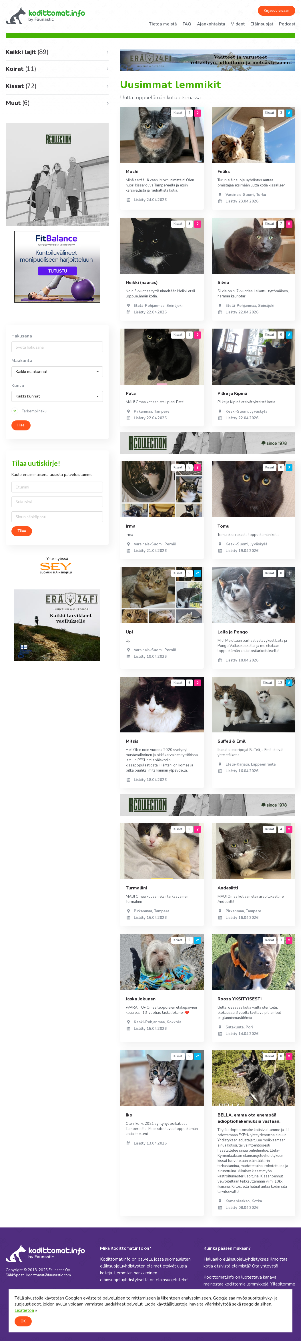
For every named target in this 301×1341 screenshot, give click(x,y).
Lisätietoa (24, 1310)
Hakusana (21, 336)
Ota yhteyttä (264, 1266)
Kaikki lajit (27, 52)
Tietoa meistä (163, 24)
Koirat (21, 69)
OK (23, 1321)
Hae (21, 425)
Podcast (287, 24)
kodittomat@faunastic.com (48, 1275)
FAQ (187, 24)
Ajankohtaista (211, 24)
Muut (18, 103)
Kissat (21, 86)
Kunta (17, 385)
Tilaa (21, 531)
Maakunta (21, 360)
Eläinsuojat (261, 24)
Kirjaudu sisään (276, 10)
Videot (238, 24)
